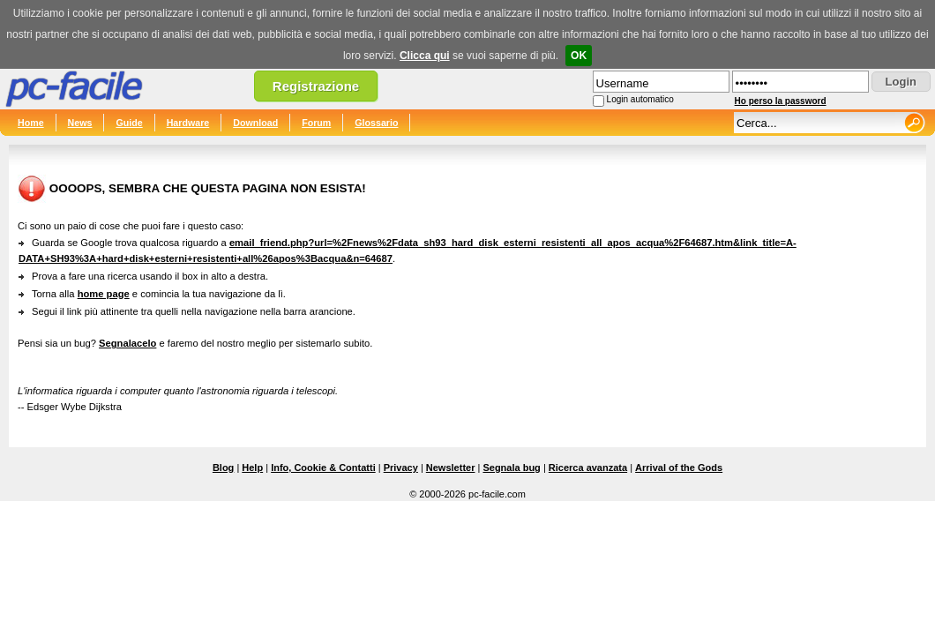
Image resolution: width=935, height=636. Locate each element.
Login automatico (640, 99)
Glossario (376, 122)
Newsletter (450, 467)
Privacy (401, 467)
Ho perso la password (781, 101)
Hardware (188, 122)
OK (579, 55)
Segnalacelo (127, 343)
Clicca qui (425, 55)
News (80, 122)
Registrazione (316, 86)
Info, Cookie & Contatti (323, 467)
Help (252, 467)
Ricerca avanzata (588, 467)
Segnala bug (511, 467)
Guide (129, 122)
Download (255, 122)
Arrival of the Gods (678, 467)
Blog (223, 467)
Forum (316, 122)
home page (104, 293)
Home (31, 122)
